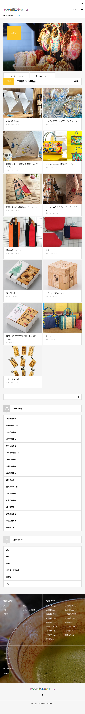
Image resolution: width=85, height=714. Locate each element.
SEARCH (82, 3)
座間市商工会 (11, 474)
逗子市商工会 (11, 426)
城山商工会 (10, 515)
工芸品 (8, 584)
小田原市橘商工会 (12, 460)
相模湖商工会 (11, 528)
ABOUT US (7, 671)
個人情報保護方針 (9, 676)
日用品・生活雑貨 (12, 578)
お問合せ (6, 681)
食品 (8, 564)
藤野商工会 (10, 535)
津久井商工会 (11, 521)
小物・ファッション (12, 132)
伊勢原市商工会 (12, 433)
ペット (8, 591)
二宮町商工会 (11, 447)
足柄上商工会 (11, 501)
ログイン (75, 9)
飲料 (8, 571)
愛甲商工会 (10, 487)
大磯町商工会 (11, 440)
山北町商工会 (11, 508)
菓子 (8, 557)
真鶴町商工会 (11, 467)
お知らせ (6, 666)
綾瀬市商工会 (11, 481)
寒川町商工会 (11, 453)
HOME (5, 661)
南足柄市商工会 (12, 494)
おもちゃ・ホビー (11, 304)
